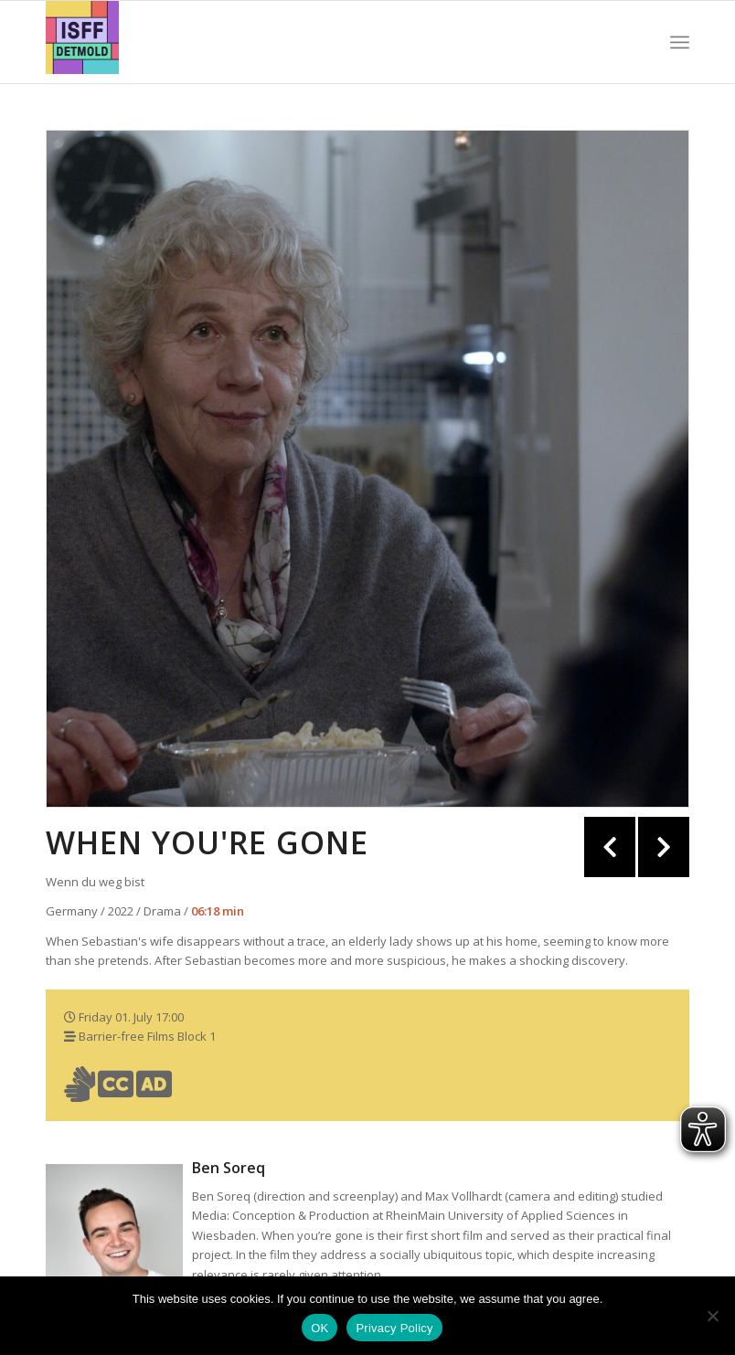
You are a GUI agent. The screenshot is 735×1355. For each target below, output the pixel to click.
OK (319, 1328)
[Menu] (679, 42)
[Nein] (712, 1316)
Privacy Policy (394, 1328)
